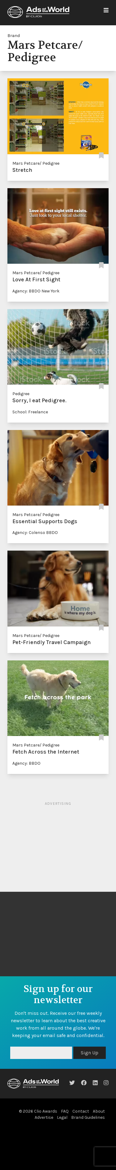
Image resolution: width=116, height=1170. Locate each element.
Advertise (44, 1117)
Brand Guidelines (88, 1117)
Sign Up (89, 1053)
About (99, 1111)
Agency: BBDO (26, 763)
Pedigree (20, 393)
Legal (62, 1117)
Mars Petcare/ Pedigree (35, 163)
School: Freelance (30, 412)
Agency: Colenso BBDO (35, 532)
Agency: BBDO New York (35, 291)
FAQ (65, 1111)
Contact (80, 1111)
